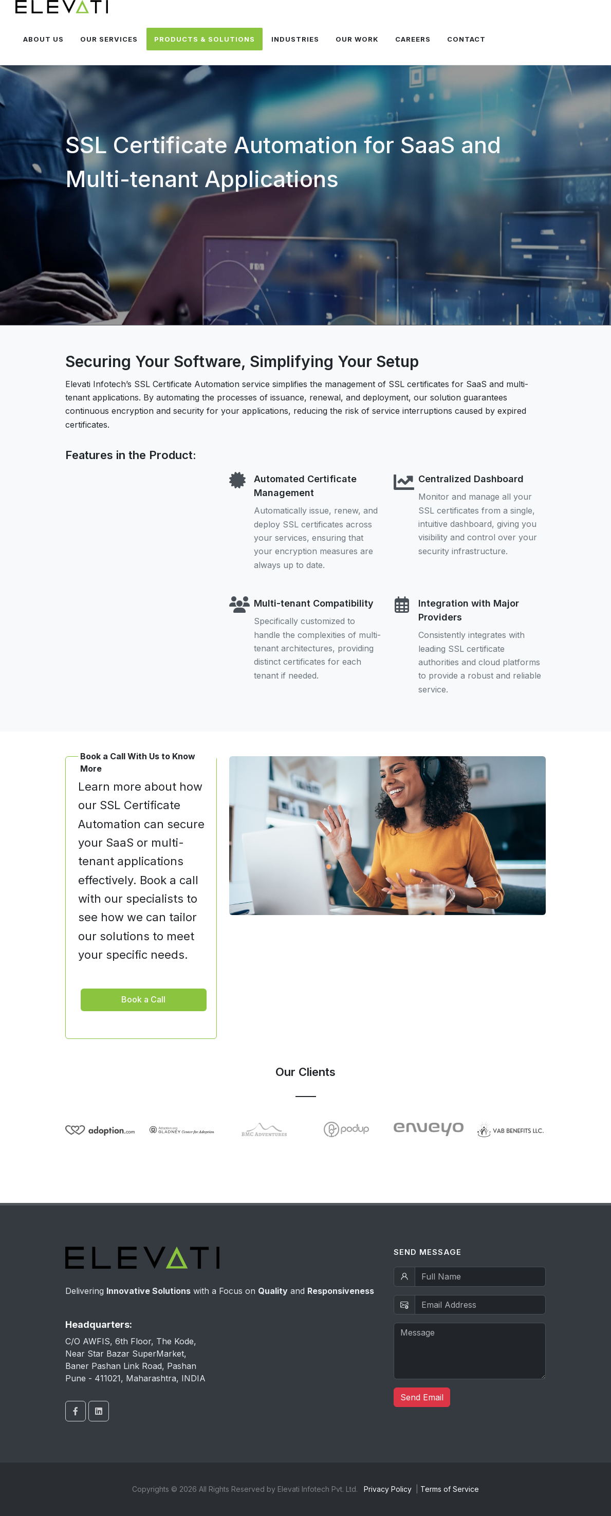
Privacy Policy (388, 1489)
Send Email (421, 1397)
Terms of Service (449, 1489)
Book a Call (143, 999)
